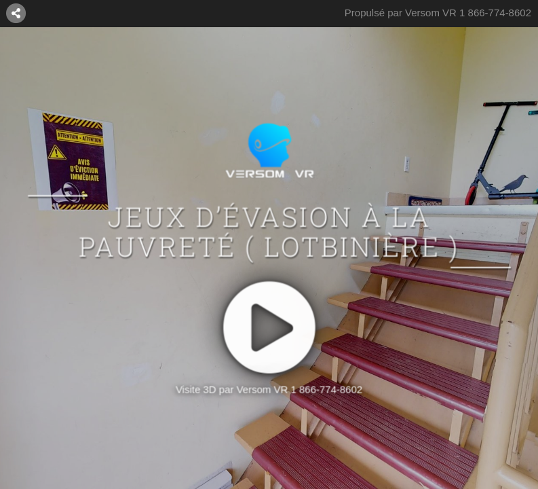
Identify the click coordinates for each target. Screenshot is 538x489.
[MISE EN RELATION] (16, 13)
